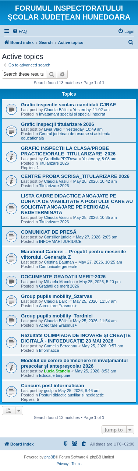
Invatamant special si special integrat (72, 114)
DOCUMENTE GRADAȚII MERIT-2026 (63, 276)
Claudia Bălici (56, 109)
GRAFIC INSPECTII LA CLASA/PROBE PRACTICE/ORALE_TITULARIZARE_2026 (68, 151)
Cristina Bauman (59, 262)
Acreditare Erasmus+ (58, 305)
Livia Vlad (52, 129)
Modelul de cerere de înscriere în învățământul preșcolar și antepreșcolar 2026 (74, 363)
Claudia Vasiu (56, 181)
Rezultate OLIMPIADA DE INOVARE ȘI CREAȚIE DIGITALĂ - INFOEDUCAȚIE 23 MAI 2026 (76, 338)
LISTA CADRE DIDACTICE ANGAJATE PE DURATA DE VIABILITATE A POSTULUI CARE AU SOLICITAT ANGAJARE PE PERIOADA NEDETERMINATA (77, 204)
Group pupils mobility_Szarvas (56, 296)
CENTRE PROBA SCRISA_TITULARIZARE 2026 (75, 176)
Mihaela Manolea (59, 281)
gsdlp (48, 390)
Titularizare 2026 (54, 163)
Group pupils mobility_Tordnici (57, 316)
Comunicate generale (58, 266)
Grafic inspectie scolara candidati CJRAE (68, 104)
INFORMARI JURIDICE (60, 241)
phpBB (50, 457)
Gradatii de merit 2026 (59, 286)
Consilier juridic (57, 237)
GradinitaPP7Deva (60, 159)
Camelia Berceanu (60, 346)
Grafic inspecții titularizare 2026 (57, 124)
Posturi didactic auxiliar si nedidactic (71, 395)
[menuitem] (19, 31)
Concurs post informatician (52, 385)
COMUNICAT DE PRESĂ (49, 232)
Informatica (49, 350)
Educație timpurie (54, 375)
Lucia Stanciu (57, 371)
